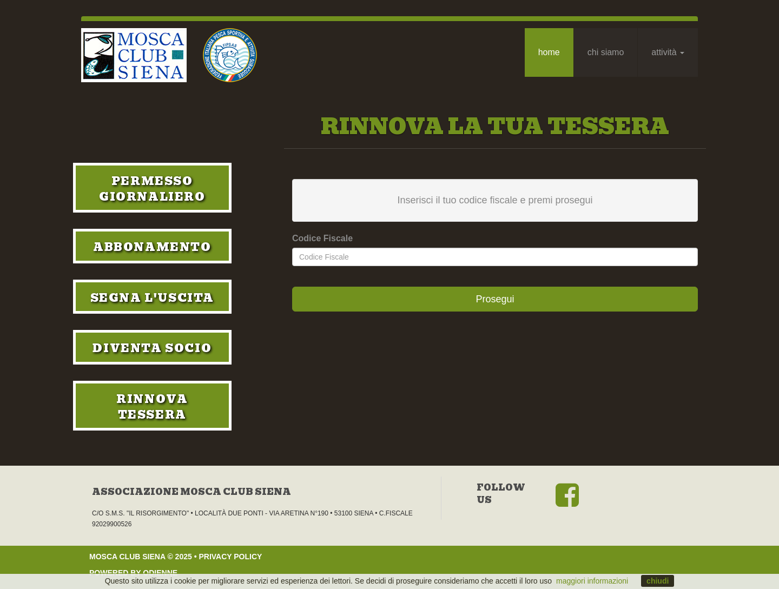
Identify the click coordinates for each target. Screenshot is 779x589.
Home (549, 52)
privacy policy (230, 556)
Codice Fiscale (322, 238)
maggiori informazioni (592, 581)
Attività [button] (667, 52)
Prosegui (495, 299)
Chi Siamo (605, 52)
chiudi (657, 581)
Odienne (160, 572)
